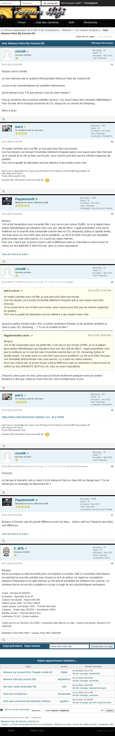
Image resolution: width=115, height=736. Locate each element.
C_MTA (19, 548)
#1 (112, 64)
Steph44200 (94, 673)
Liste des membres (47, 22)
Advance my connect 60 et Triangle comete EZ (28, 672)
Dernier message (80, 673)
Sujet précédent (12, 645)
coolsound (93, 695)
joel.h (19, 126)
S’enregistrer (91, 3)
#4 (112, 282)
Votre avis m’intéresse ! (15, 693)
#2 (112, 142)
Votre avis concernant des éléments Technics (27, 701)
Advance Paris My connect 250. (20, 679)
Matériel (66, 30)
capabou (64, 701)
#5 (112, 410)
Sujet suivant (32, 645)
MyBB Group (37, 730)
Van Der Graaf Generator (77, 466)
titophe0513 (64, 679)
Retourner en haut (63, 724)
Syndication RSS (106, 724)
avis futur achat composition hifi (19, 686)
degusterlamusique (97, 688)
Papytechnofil (24, 199)
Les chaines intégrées (87, 30)
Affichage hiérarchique (102, 43)
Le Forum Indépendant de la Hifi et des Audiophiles (30, 30)
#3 (112, 214)
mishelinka (94, 681)
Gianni (64, 672)
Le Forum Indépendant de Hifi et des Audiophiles (31, 724)
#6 (112, 466)
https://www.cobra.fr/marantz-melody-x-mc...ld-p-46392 (33, 417)
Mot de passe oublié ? (72, 3)
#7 (112, 515)
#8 (112, 563)
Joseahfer (111, 730)
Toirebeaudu (64, 693)
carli (64, 686)
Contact (4, 724)
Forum (22, 22)
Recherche (90, 22)
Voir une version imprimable (16, 709)
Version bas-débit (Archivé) (85, 724)
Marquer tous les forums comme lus (20, 721)
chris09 (20, 51)
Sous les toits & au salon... (16, 254)
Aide (71, 22)
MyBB (11, 730)
